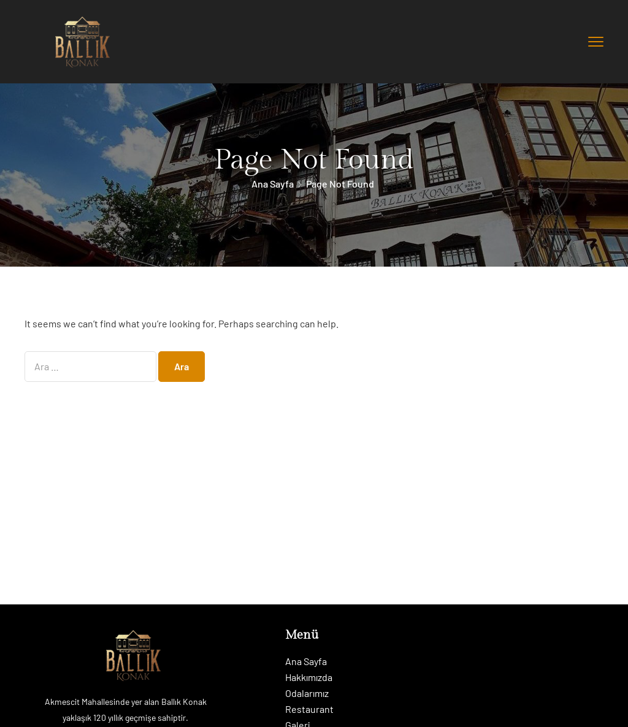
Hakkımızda (308, 677)
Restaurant (309, 709)
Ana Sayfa (272, 183)
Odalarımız (307, 693)
